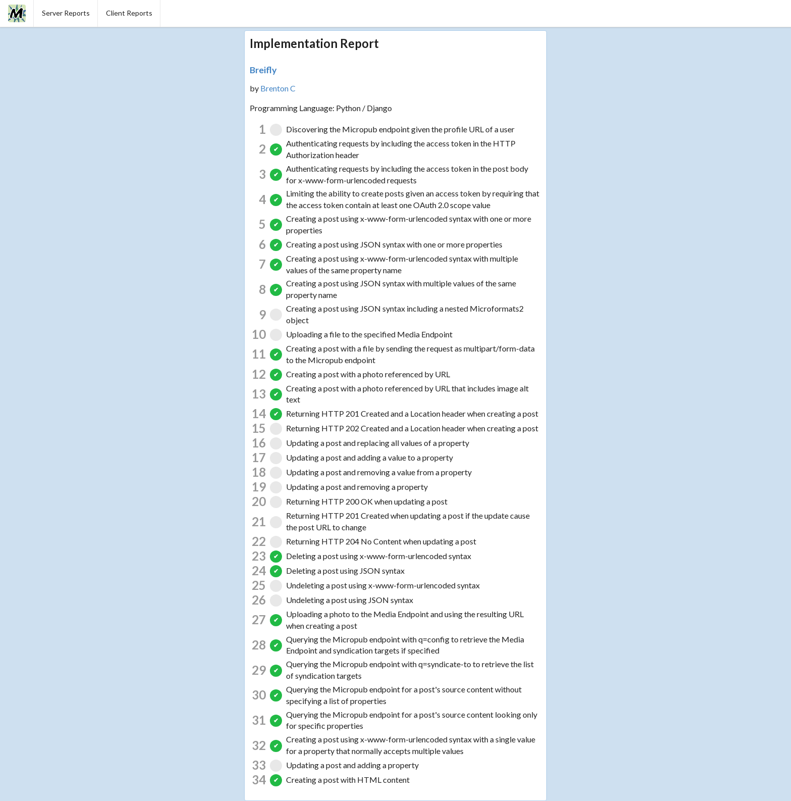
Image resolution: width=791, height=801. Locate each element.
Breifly (263, 69)
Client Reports (129, 13)
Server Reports (66, 13)
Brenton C (278, 88)
